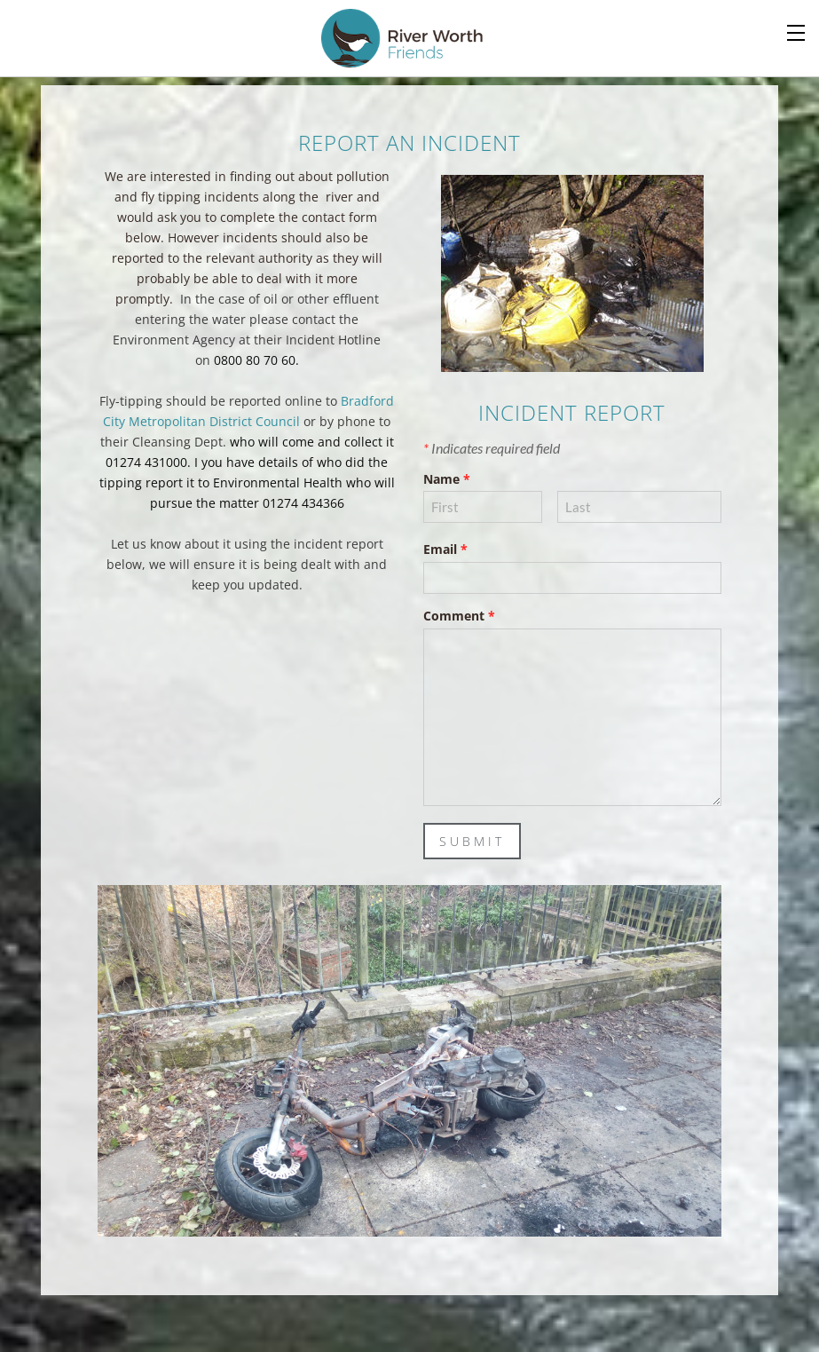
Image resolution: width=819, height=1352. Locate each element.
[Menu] (797, 31)
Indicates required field (491, 447)
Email (445, 549)
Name (446, 478)
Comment (459, 615)
